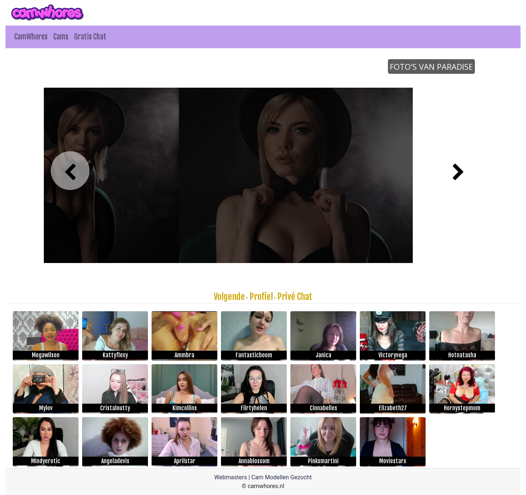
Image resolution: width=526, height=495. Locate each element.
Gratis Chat (90, 36)
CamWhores (30, 36)
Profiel (261, 296)
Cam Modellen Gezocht (281, 477)
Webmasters (230, 477)
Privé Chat (294, 296)
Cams (60, 36)
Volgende (229, 296)
